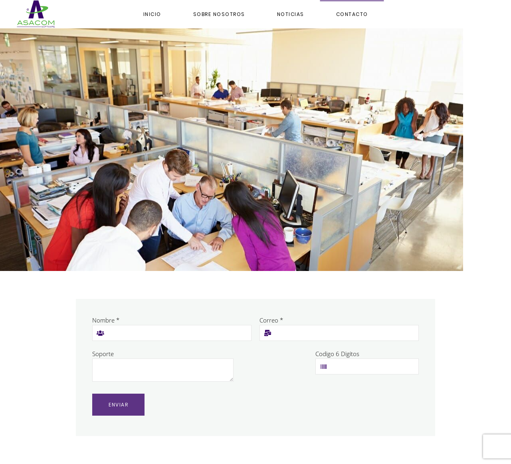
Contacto (352, 14)
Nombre (105, 320)
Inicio (152, 14)
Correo (271, 320)
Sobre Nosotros (219, 14)
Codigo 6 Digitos (337, 354)
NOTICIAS (290, 14)
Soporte (103, 354)
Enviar (118, 404)
